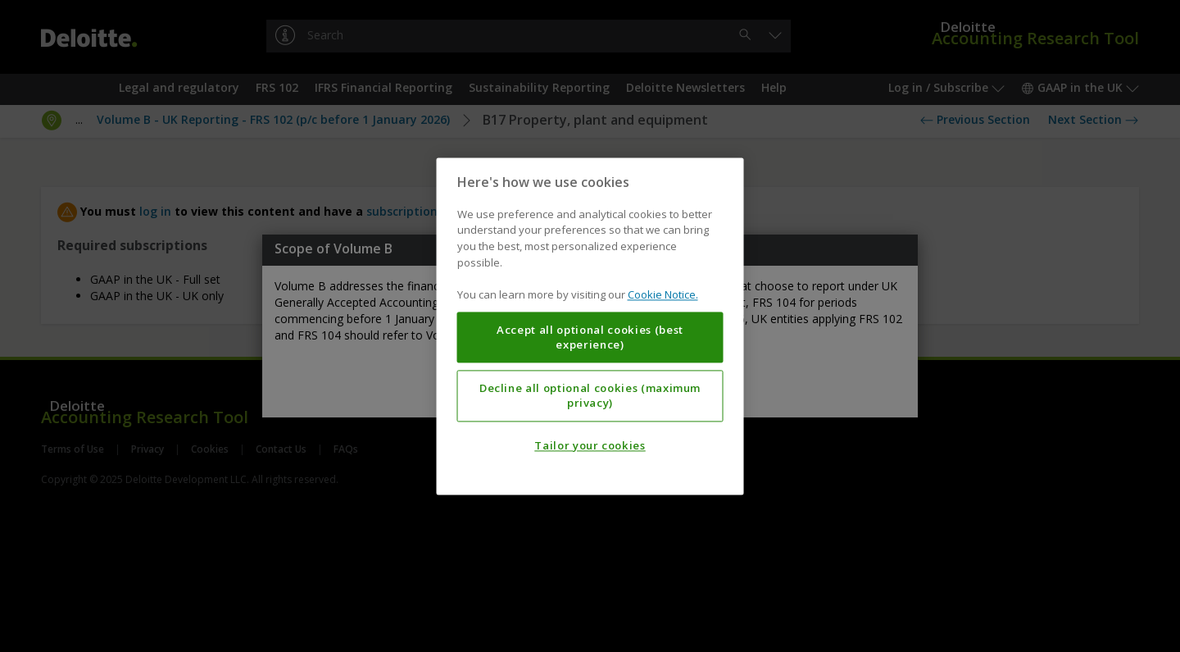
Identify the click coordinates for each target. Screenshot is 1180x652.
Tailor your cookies (589, 445)
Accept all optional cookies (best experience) (590, 337)
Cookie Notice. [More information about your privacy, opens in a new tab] (663, 294)
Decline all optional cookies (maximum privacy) (590, 395)
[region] (590, 326)
